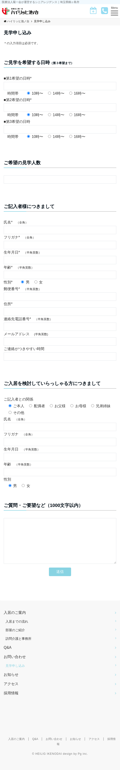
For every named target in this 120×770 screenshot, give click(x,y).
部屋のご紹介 (15, 639)
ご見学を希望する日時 (39, 62)
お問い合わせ (15, 666)
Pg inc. (83, 763)
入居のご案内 (15, 622)
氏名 (15, 419)
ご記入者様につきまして (29, 206)
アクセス (11, 693)
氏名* (16, 222)
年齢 (18, 464)
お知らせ (11, 684)
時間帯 (13, 93)
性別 (9, 479)
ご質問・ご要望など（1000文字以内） (43, 505)
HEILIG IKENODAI (48, 763)
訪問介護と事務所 (18, 648)
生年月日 (22, 449)
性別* (10, 282)
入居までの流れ (17, 631)
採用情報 (11, 702)
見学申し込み (15, 675)
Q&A (8, 657)
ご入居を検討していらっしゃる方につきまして (52, 383)
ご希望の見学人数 (22, 162)
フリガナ (19, 434)
